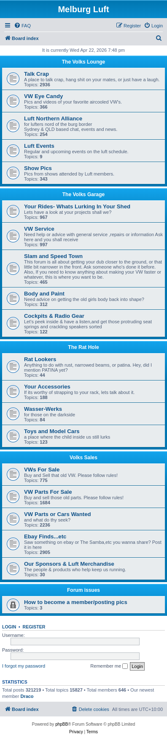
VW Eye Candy (43, 96)
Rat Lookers (40, 359)
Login (9, 626)
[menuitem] (22, 26)
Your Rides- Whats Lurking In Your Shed (77, 206)
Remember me (109, 666)
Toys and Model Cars (52, 431)
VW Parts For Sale (48, 492)
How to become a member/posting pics (75, 602)
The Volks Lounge (83, 62)
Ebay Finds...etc (45, 536)
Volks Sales (83, 458)
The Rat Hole (83, 347)
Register (34, 626)
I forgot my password (23, 665)
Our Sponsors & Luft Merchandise (69, 564)
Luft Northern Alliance (53, 118)
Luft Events (39, 146)
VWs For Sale (41, 469)
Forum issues (83, 590)
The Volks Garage (83, 194)
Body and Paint (44, 293)
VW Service (39, 229)
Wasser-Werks (43, 409)
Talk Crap (36, 74)
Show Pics (38, 168)
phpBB (61, 724)
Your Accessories (47, 386)
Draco (26, 696)
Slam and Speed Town (53, 256)
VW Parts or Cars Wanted (57, 514)
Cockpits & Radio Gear (54, 316)
